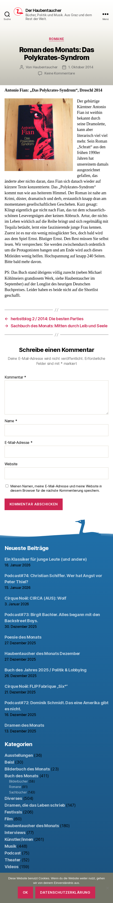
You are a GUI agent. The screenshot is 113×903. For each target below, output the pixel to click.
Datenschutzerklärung (65, 892)
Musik (10, 846)
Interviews (15, 832)
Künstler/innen (19, 839)
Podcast (13, 853)
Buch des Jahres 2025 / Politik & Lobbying (46, 670)
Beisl (9, 762)
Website (11, 464)
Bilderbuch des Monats (27, 769)
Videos (11, 866)
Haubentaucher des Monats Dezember (42, 653)
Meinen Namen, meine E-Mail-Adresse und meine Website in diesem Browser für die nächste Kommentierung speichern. (56, 488)
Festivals (13, 812)
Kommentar (15, 377)
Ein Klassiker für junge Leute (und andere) (46, 559)
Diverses (13, 798)
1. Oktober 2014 (80, 67)
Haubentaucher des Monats (32, 825)
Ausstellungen (19, 755)
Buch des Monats (21, 775)
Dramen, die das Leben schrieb (35, 805)
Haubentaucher (45, 67)
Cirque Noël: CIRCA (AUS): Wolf (35, 598)
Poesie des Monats (23, 637)
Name (11, 421)
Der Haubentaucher (43, 10)
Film (9, 818)
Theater (13, 859)
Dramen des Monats (24, 725)
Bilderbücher (18, 781)
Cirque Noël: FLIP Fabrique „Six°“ (36, 686)
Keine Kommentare (59, 73)
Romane (56, 39)
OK (25, 892)
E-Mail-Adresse (19, 443)
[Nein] (107, 888)
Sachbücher (18, 792)
